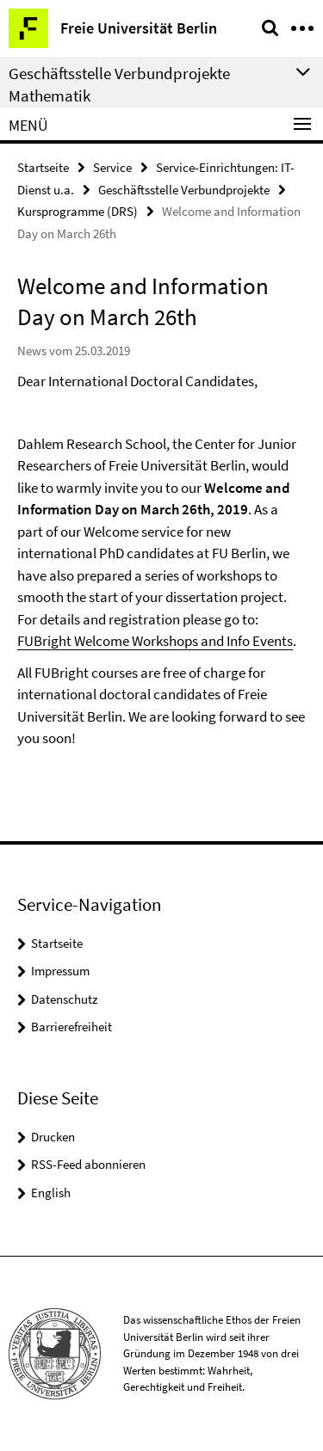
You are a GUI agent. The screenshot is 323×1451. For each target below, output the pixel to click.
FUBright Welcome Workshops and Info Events (155, 640)
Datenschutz (64, 999)
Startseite (43, 167)
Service (112, 167)
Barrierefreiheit (71, 1026)
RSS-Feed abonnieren (88, 1164)
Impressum (60, 970)
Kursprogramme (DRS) (77, 211)
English (51, 1192)
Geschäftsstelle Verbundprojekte (184, 189)
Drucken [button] (53, 1136)
